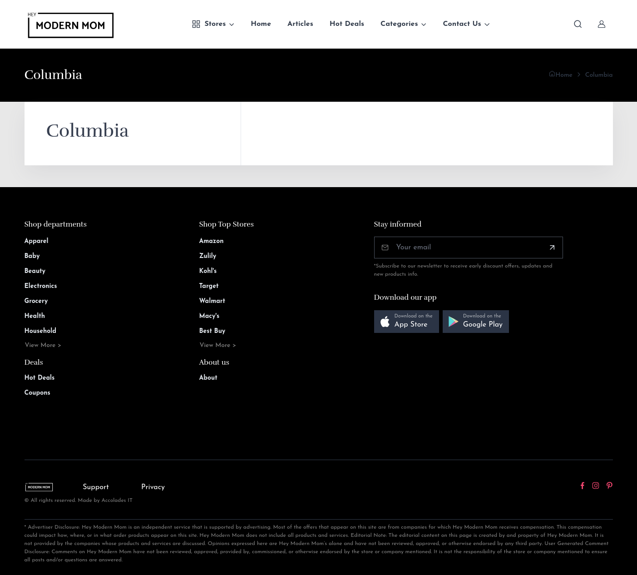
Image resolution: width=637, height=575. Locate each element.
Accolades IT (117, 500)
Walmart (212, 301)
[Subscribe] (552, 247)
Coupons (37, 393)
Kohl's (208, 271)
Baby (32, 256)
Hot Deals (347, 24)
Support (96, 487)
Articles (300, 24)
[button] (406, 321)
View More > (43, 345)
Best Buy (212, 331)
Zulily (208, 256)
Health (35, 316)
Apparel (37, 241)
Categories (399, 24)
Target (209, 286)
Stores (209, 24)
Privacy (153, 487)
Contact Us (462, 24)
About (208, 378)
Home (261, 24)
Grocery (36, 301)
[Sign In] (601, 24)
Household (41, 331)
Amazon (211, 241)
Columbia (599, 75)
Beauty (35, 271)
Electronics (41, 286)
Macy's (209, 316)
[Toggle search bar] (578, 24)
